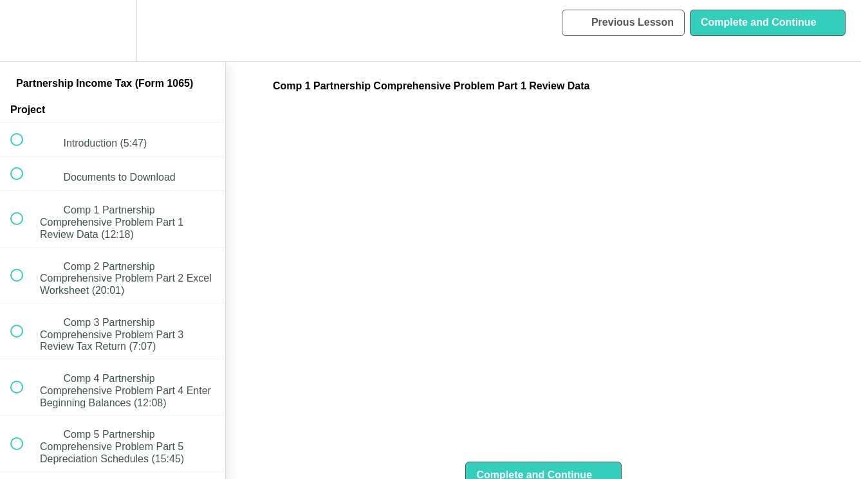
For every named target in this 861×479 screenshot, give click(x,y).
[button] (24, 30)
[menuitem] (112, 30)
